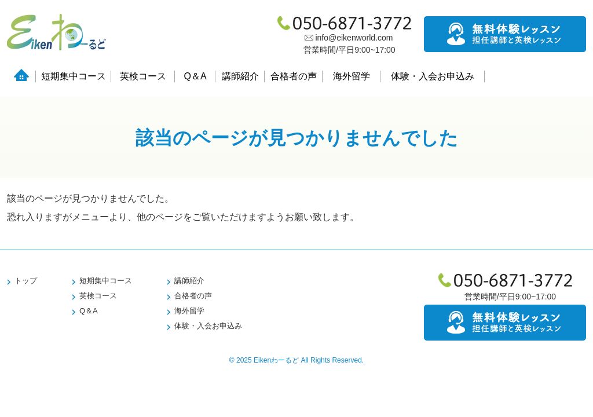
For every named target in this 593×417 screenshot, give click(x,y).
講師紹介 (240, 76)
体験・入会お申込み (432, 76)
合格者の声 (293, 76)
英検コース (143, 76)
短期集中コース (73, 76)
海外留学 (351, 76)
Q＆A (195, 76)
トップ (25, 280)
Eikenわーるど (276, 360)
